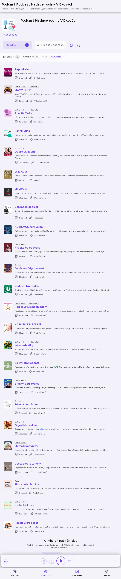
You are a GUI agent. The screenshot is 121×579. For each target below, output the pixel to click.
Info (44, 56)
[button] (49, 6)
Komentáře (30, 56)
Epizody (11, 57)
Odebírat (17, 45)
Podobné (55, 56)
